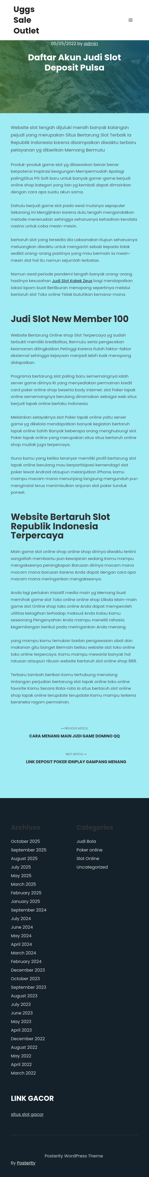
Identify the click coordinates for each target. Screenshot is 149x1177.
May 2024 (21, 936)
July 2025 (21, 867)
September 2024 (28, 910)
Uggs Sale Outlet (26, 20)
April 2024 (21, 944)
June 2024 (22, 927)
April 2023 (21, 1030)
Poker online (89, 850)
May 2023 (21, 1022)
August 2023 (24, 996)
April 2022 (21, 1064)
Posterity (26, 1163)
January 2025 (25, 901)
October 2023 (25, 979)
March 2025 (23, 884)
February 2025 (26, 893)
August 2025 (24, 858)
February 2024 (26, 961)
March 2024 (23, 953)
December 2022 (28, 1039)
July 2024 (21, 919)
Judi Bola (86, 841)
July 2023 (21, 1004)
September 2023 (28, 987)
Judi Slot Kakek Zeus (72, 280)
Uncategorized (92, 867)
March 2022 (23, 1073)
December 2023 (28, 970)
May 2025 (21, 876)
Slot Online (88, 858)
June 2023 (22, 1013)
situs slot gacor (27, 1114)
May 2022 (21, 1056)
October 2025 (25, 841)
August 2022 (24, 1047)
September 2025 (28, 850)
